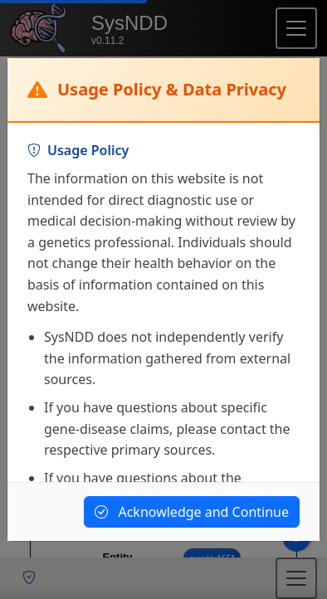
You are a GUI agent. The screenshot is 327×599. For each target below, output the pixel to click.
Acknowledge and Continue (192, 512)
